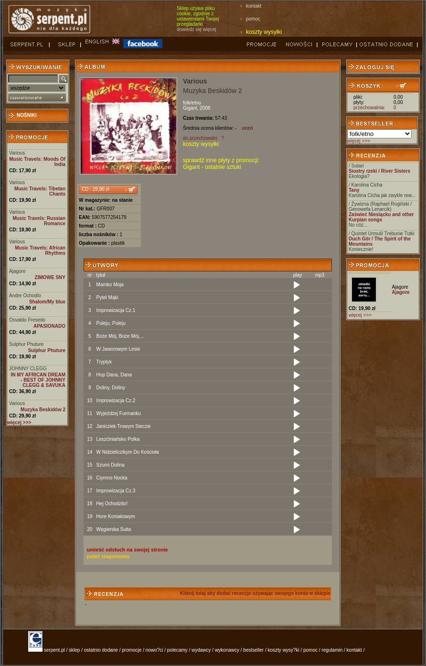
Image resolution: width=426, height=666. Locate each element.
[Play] (296, 285)
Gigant (190, 108)
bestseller (253, 650)
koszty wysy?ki (283, 650)
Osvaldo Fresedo (27, 320)
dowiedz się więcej (196, 29)
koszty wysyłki (264, 32)
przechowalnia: (369, 107)
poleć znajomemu (108, 556)
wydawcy (201, 650)
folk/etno (192, 102)
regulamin (331, 650)
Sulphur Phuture (26, 344)
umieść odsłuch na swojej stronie (127, 549)
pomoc (253, 18)
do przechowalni (200, 138)
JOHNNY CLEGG (28, 368)
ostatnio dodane (101, 650)
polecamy (177, 650)
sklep (74, 650)
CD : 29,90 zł (95, 189)
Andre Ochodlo (25, 295)
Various (17, 153)
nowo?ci (154, 650)
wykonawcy (227, 650)
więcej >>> (358, 141)
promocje (131, 650)
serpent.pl (54, 650)
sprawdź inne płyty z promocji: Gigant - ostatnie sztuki (221, 163)
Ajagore (17, 271)
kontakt (253, 6)
